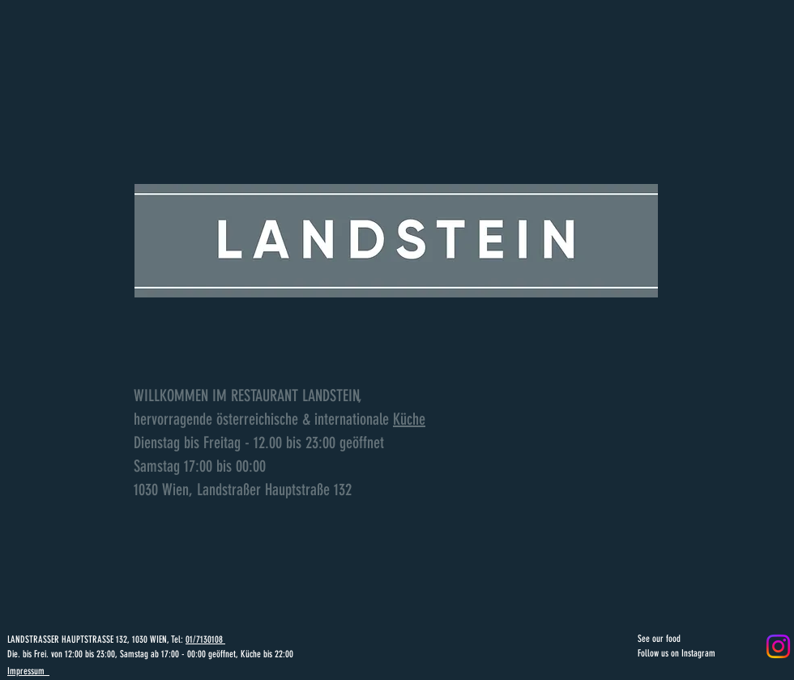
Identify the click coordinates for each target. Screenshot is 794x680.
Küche (409, 419)
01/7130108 (205, 639)
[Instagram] (778, 646)
